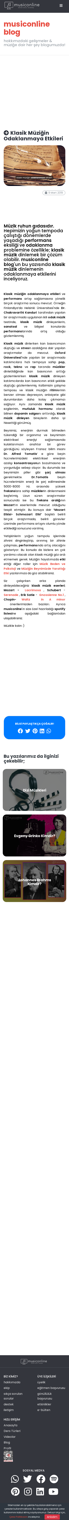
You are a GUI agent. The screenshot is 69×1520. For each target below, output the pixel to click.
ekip (7, 1388)
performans (11, 200)
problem (9, 216)
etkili (6, 191)
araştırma (34, 208)
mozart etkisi (32, 195)
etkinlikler (44, 1404)
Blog (7, 1442)
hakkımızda (12, 1382)
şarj (32, 212)
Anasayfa (10, 1425)
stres (38, 212)
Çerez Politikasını (18, 1516)
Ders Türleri (12, 1431)
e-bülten (43, 1410)
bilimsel (30, 216)
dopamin (25, 204)
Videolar (10, 1437)
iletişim (9, 1410)
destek (9, 1404)
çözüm (19, 216)
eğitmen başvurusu (51, 1388)
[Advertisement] (34, 91)
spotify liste (17, 191)
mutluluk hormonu (16, 208)
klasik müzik (33, 191)
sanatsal (25, 200)
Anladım (52, 1517)
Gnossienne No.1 (51, 595)
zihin (26, 212)
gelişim (35, 200)
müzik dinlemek (14, 195)
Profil (7, 1448)
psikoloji (8, 212)
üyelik (41, 1382)
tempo (18, 212)
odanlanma (11, 204)
